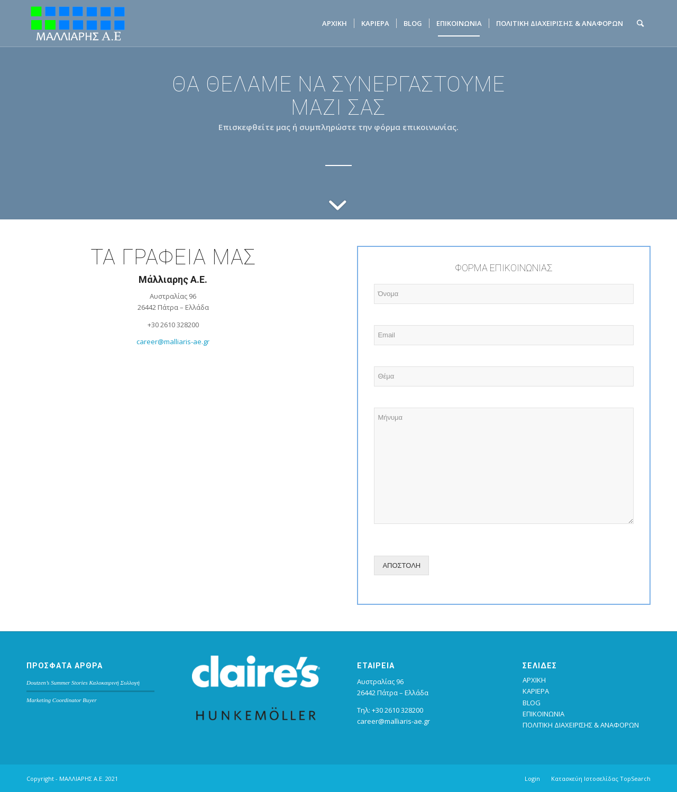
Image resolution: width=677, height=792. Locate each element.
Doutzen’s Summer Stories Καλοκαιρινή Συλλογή (83, 682)
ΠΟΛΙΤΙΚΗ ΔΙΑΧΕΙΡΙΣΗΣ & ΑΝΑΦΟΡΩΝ (581, 725)
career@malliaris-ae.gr (172, 341)
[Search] (640, 23)
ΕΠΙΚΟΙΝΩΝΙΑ (543, 714)
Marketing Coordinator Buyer (61, 700)
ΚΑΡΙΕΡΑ (536, 691)
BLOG (532, 702)
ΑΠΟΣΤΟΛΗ (401, 565)
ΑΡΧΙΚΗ (534, 680)
